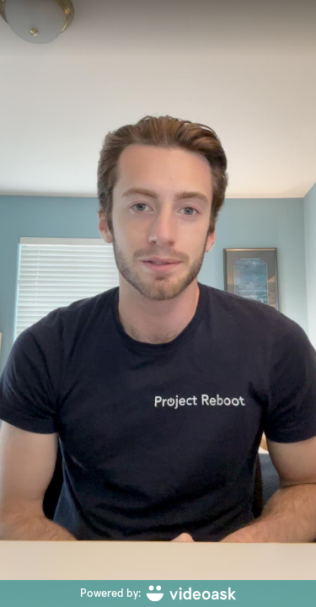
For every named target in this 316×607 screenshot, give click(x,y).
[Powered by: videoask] (158, 593)
